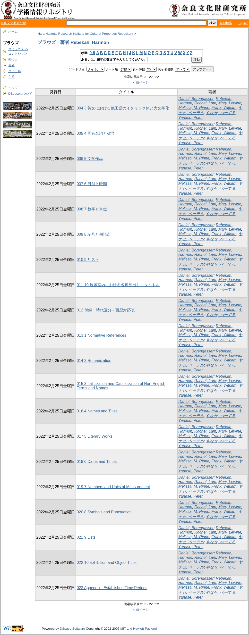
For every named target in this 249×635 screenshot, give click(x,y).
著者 (11, 65)
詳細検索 (226, 23)
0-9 (92, 53)
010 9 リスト (88, 260)
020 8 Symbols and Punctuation (104, 512)
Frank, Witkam (223, 108)
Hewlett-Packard (145, 628)
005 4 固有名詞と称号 (96, 133)
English (243, 23)
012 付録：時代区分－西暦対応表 (106, 310)
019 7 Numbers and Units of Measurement (113, 487)
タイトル (14, 71)
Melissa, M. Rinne (193, 108)
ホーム (13, 31)
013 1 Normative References (101, 335)
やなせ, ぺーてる (220, 113)
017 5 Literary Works (94, 436)
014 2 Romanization (94, 361)
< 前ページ (141, 82)
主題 (11, 77)
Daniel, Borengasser (196, 99)
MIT (123, 628)
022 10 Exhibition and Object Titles (107, 562)
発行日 (13, 59)
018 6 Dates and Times (97, 462)
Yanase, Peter (190, 118)
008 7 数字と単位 (92, 209)
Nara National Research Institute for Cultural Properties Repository (85, 33)
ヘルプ (13, 88)
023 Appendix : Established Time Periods (112, 588)
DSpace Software (72, 628)
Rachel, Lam (205, 103)
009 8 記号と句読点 (94, 234)
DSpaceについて (20, 93)
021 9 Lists (86, 537)
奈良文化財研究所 (13, 23)
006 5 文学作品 (90, 159)
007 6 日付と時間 (92, 184)
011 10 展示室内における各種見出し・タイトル (118, 285)
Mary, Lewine (229, 103)
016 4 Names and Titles (97, 411)
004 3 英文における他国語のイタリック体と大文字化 (123, 108)
